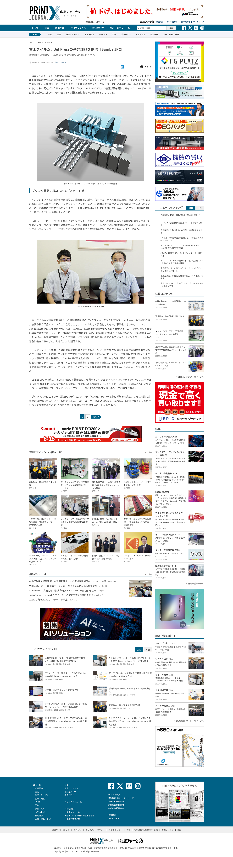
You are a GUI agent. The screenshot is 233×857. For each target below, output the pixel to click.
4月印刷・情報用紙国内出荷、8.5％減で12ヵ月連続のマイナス (182, 239)
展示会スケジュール (120, 28)
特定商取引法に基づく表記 (146, 829)
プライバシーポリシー (95, 829)
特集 (46, 28)
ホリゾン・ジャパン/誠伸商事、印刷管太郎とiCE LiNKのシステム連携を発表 (182, 261)
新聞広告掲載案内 (116, 804)
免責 (128, 829)
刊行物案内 (185, 22)
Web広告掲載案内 (116, 808)
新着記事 (39, 788)
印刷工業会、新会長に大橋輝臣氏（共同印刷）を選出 (182, 277)
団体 (114, 34)
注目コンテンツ (78, 28)
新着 (50, 34)
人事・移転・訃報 (171, 34)
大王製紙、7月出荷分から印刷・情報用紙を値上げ (181, 231)
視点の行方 (98, 28)
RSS (179, 829)
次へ (96, 416)
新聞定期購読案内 (116, 801)
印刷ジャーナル (73, 812)
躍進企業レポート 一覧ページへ (190, 721)
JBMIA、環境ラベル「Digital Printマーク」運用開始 (181, 254)
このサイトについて (61, 829)
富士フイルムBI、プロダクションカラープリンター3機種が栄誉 (182, 284)
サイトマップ (198, 22)
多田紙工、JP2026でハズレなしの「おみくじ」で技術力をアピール (181, 269)
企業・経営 (89, 34)
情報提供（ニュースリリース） (121, 798)
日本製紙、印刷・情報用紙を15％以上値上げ (180, 215)
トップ (35, 28)
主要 (59, 34)
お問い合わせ (172, 22)
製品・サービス (72, 34)
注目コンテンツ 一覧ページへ (191, 377)
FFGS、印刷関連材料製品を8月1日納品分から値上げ (181, 223)
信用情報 (154, 34)
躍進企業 (59, 28)
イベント (103, 34)
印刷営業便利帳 (73, 818)
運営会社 (77, 829)
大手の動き (140, 34)
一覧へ (149, 452)
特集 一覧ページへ (196, 583)
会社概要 (159, 22)
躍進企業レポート (72, 791)
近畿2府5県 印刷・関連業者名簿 (80, 815)
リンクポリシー (115, 829)
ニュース (37, 784)
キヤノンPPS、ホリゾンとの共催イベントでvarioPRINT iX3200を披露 (180, 246)
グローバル (126, 34)
